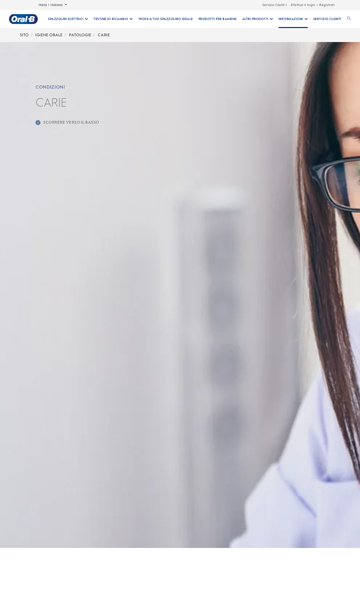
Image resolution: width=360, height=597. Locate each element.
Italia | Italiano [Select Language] (52, 5)
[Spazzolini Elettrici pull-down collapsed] (68, 19)
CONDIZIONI (50, 87)
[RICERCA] (349, 19)
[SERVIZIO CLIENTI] (327, 19)
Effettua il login (303, 5)
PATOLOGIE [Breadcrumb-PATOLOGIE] (80, 35)
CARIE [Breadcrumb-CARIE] (104, 35)
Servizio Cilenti (273, 5)
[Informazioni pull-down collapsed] (293, 19)
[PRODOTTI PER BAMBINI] (217, 19)
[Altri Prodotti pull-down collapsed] (257, 19)
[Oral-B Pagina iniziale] (23, 19)
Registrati (326, 5)
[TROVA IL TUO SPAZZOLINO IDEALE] (165, 19)
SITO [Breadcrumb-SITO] (24, 35)
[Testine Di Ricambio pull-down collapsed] (113, 19)
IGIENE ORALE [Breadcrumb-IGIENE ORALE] (48, 35)
